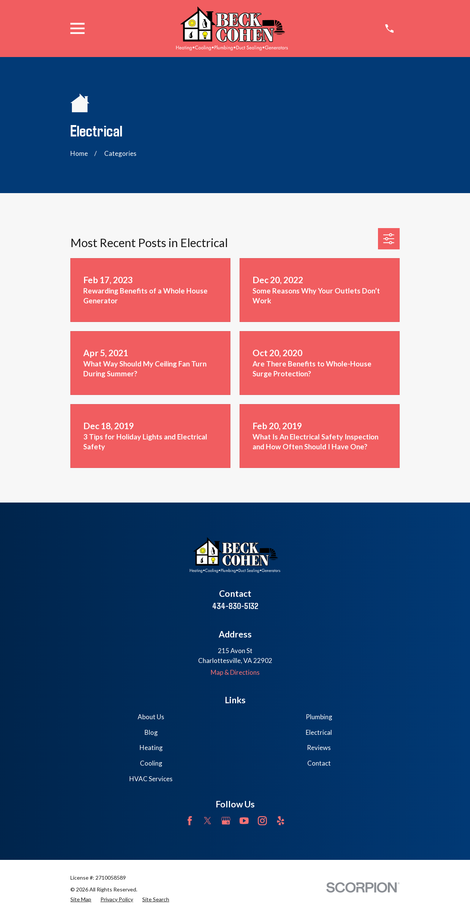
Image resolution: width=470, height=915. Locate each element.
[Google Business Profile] (225, 820)
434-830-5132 (235, 605)
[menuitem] (80, 899)
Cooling (151, 763)
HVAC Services (151, 779)
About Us (151, 717)
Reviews (319, 748)
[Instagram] (262, 820)
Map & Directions (235, 672)
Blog (151, 732)
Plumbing (319, 717)
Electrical (319, 732)
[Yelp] (280, 820)
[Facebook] (189, 820)
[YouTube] (244, 820)
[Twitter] (207, 820)
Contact (319, 763)
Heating (151, 748)
